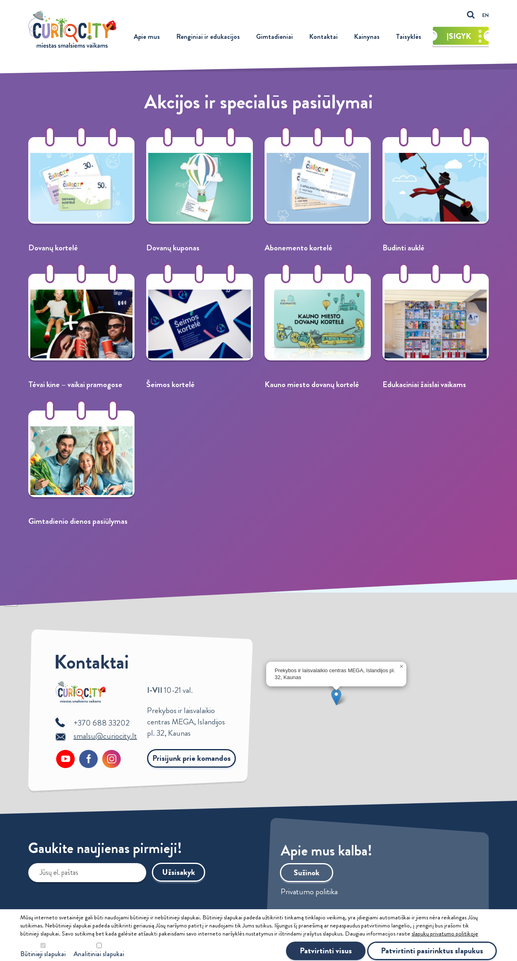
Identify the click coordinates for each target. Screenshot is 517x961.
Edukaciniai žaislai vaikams (424, 384)
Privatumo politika (309, 891)
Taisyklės (408, 36)
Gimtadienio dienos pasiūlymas (78, 521)
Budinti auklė (403, 248)
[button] (336, 697)
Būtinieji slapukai (42, 954)
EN (485, 15)
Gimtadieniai (274, 36)
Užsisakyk (178, 872)
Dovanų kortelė (53, 248)
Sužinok (306, 872)
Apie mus (147, 36)
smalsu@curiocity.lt (105, 736)
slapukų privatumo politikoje (445, 933)
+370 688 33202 (102, 723)
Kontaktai (323, 36)
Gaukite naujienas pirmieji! (105, 850)
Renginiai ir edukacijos (208, 36)
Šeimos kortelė (170, 384)
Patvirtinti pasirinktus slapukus (432, 951)
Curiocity (72, 29)
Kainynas (367, 36)
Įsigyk (464, 36)
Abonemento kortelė (298, 248)
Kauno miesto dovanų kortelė (312, 384)
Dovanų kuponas (173, 248)
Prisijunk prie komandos (191, 758)
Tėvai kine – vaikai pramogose (75, 384)
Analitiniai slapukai (99, 954)
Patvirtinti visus (326, 951)
